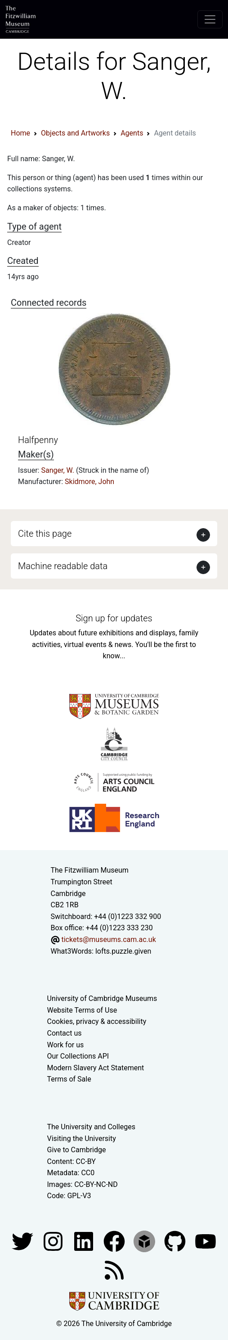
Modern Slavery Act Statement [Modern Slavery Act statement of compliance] (95, 1068)
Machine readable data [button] (62, 566)
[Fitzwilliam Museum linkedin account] (115, 1240)
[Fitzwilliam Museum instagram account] (54, 1240)
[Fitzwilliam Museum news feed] (114, 1269)
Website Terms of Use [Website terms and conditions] (82, 1010)
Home (20, 133)
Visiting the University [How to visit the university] (81, 1138)
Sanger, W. (58, 470)
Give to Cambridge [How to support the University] (76, 1149)
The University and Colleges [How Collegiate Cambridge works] (91, 1127)
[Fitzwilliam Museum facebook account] (84, 1240)
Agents (132, 133)
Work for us (65, 1045)
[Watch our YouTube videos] (205, 1240)
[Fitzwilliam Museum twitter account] (23, 1240)
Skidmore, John (89, 481)
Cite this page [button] (45, 533)
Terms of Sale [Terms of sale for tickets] (69, 1079)
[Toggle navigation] (210, 19)
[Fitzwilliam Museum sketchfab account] (145, 1240)
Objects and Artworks (75, 133)
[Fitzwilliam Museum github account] (176, 1240)
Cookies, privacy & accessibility (97, 1021)
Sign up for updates (114, 618)
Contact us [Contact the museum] (64, 1033)
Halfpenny (38, 440)
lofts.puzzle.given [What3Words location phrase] (123, 951)
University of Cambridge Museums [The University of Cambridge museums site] (102, 998)
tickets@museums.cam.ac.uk (108, 939)
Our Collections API (78, 1056)
